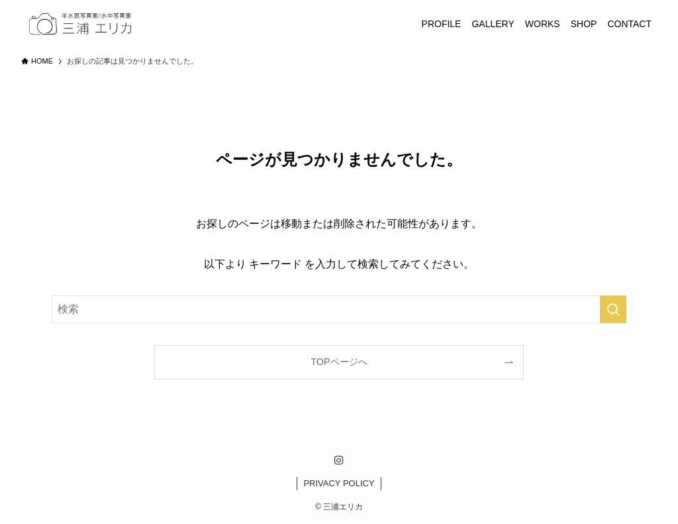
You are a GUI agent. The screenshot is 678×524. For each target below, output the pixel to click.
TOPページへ (339, 361)
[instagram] (339, 460)
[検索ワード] (339, 309)
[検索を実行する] (613, 309)
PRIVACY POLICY (338, 483)
